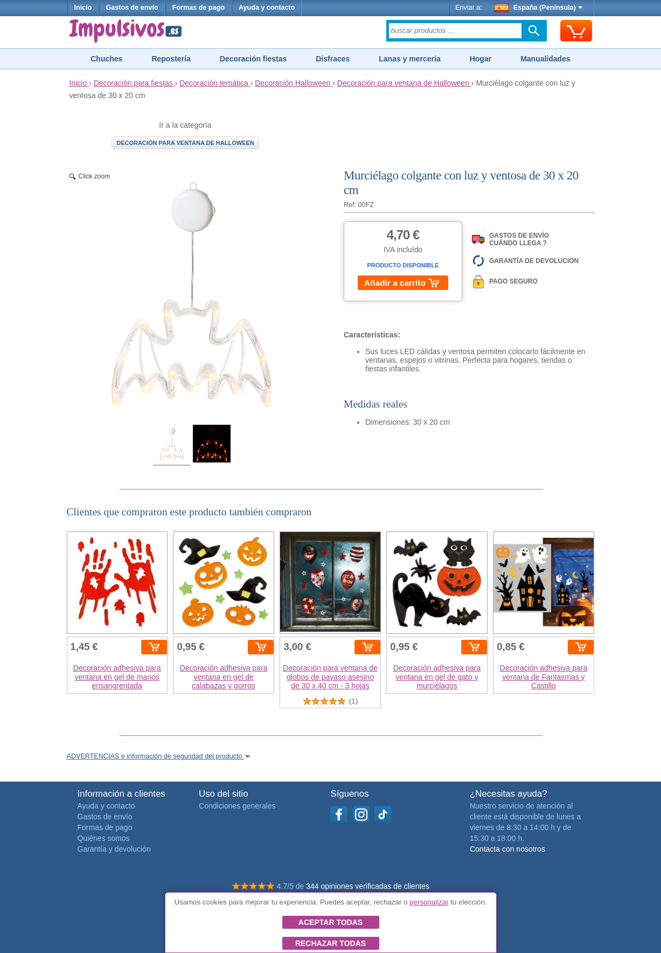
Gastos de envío (132, 7)
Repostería (170, 58)
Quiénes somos (104, 838)
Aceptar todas (330, 922)
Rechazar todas (330, 943)
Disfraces (333, 58)
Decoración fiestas (253, 58)
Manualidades (545, 58)
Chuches (106, 58)
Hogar (480, 58)
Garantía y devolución (114, 849)
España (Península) (538, 7)
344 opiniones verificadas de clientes (367, 886)
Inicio (83, 7)
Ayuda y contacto (267, 7)
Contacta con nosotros (507, 849)
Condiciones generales (237, 806)
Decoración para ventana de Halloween (185, 143)
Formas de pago (198, 7)
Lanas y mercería (409, 58)
